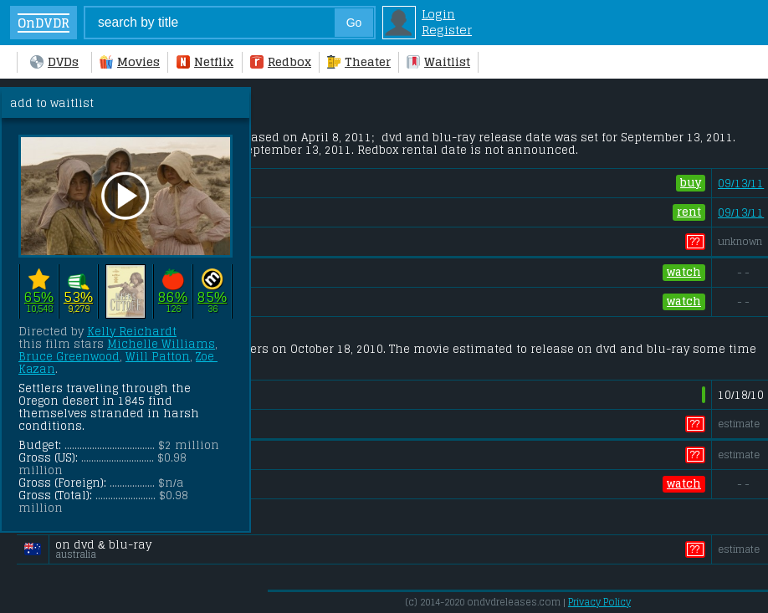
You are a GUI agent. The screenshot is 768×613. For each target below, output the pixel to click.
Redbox (280, 61)
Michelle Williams (161, 344)
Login (438, 13)
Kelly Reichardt (132, 331)
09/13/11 (741, 183)
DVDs (54, 61)
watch (684, 272)
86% (172, 296)
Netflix (205, 61)
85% (212, 296)
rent (689, 212)
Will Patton (157, 356)
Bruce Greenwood (69, 356)
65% (39, 296)
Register (447, 29)
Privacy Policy (599, 602)
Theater (359, 61)
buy (690, 183)
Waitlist (438, 61)
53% (78, 296)
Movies (130, 61)
